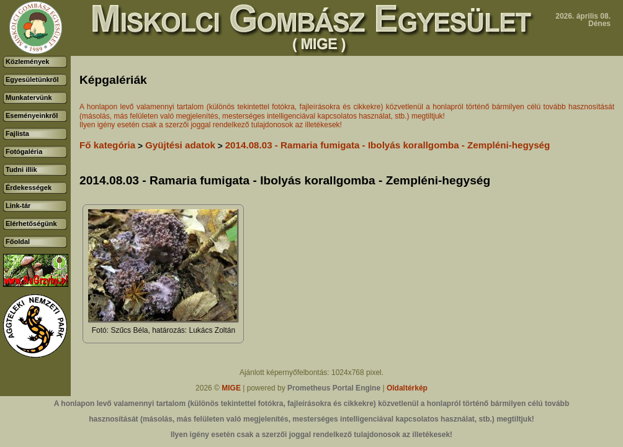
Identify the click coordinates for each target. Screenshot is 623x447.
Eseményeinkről (32, 115)
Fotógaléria (24, 151)
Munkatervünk (29, 97)
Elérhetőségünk (31, 223)
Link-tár (18, 205)
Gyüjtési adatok (180, 145)
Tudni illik (21, 169)
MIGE (231, 388)
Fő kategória (107, 145)
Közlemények (27, 61)
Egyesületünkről (32, 79)
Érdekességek (29, 187)
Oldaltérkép (407, 388)
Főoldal (18, 241)
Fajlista (17, 133)
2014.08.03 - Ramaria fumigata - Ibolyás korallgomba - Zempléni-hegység (387, 145)
